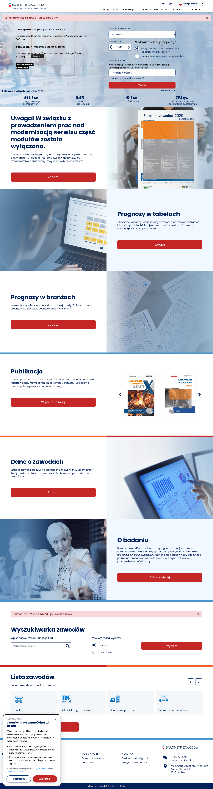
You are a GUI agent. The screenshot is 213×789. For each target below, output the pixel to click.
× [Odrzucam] (55, 719)
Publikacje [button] (129, 9)
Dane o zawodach (93, 757)
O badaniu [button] (179, 9)
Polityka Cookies (40, 769)
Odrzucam (19, 778)
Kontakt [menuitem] (196, 9)
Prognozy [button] (110, 9)
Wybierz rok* (115, 40)
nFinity (122, 785)
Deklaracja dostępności (136, 757)
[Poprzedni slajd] (120, 394)
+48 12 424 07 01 (179, 756)
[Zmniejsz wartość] (111, 47)
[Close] (207, 17)
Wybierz (142, 84)
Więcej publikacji (53, 401)
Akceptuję (44, 778)
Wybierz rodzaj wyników (106, 637)
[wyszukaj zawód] (41, 645)
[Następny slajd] (199, 394)
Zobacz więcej (160, 577)
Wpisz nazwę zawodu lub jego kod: (32, 637)
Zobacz (53, 176)
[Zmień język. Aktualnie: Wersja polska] (191, 4)
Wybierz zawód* (117, 59)
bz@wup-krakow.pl (181, 759)
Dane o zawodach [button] (154, 9)
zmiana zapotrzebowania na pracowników (162, 55)
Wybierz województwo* (121, 27)
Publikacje (88, 762)
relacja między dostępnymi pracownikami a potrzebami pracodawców (162, 49)
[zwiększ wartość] (129, 47)
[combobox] (142, 72)
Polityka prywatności (134, 762)
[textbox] (139, 72)
